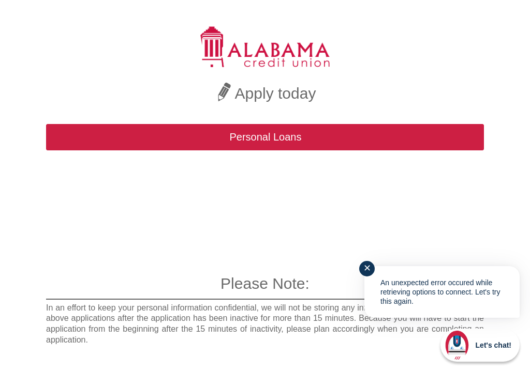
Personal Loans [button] (266, 137)
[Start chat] (480, 345)
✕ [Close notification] (367, 268)
